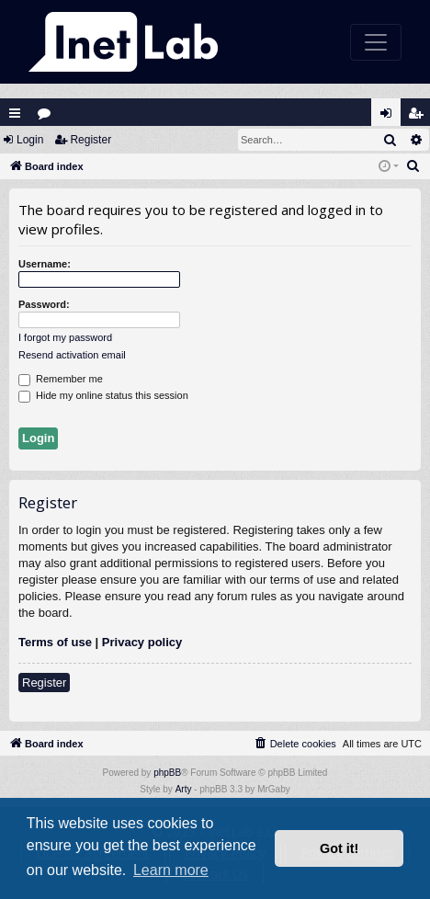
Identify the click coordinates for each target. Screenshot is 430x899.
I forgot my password (65, 337)
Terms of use (55, 642)
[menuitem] (413, 166)
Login (30, 139)
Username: (44, 263)
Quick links (14, 113)
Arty (183, 789)
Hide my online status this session (103, 396)
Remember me (60, 379)
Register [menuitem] (420, 117)
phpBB (167, 773)
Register (90, 139)
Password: (44, 304)
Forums (48, 117)
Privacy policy (142, 642)
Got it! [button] (339, 848)
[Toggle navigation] (376, 42)
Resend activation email (72, 354)
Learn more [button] (171, 870)
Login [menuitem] (390, 117)
